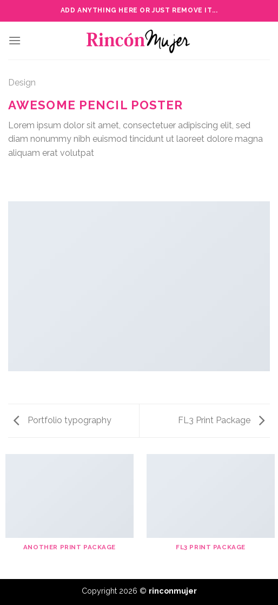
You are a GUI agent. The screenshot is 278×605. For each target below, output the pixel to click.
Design (22, 82)
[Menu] (14, 40)
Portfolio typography (62, 420)
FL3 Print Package (221, 420)
